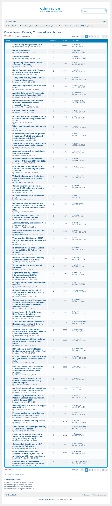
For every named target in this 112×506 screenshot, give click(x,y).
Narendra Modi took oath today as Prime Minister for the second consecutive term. (27, 102)
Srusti (17, 409)
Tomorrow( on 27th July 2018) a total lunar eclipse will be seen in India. (29, 144)
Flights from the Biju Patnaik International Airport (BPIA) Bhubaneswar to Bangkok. (25, 275)
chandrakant (78, 203)
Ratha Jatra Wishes (21, 51)
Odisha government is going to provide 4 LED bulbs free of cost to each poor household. (28, 188)
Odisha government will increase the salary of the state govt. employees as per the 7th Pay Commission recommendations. (29, 303)
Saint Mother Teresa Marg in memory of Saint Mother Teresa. (29, 428)
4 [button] (95, 36)
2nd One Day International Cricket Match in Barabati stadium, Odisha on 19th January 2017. (28, 398)
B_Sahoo (18, 192)
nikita (76, 378)
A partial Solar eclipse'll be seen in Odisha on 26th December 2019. (28, 94)
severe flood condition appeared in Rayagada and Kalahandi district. (28, 323)
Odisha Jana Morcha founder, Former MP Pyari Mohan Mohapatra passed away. (29, 358)
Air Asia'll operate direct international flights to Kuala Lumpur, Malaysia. (29, 389)
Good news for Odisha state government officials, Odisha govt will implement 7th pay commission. (28, 453)
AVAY (17, 200)
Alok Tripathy (19, 448)
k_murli (17, 326)
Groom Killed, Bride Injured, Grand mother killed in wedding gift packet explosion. (28, 168)
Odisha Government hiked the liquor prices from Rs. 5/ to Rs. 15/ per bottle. (29, 341)
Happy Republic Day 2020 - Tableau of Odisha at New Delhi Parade (28, 71)
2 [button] (89, 36)
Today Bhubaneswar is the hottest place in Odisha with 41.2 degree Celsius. (28, 178)
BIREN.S (18, 384)
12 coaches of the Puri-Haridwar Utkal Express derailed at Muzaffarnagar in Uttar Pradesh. (27, 314)
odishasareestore (80, 321)
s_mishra (77, 300)
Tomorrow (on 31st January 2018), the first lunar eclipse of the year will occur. (29, 240)
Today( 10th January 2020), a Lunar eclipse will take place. (28, 79)
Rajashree (18, 97)
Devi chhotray (19, 46)
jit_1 (16, 254)
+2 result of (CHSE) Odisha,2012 (27, 45)
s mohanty (18, 182)
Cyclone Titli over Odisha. (24, 110)
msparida (18, 417)
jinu (16, 123)
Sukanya (18, 52)
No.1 (16, 269)
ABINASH (18, 279)
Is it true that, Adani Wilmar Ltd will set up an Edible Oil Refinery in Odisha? (28, 250)
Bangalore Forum (48, 499)
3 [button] (92, 36)
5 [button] (97, 36)
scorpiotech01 (20, 58)
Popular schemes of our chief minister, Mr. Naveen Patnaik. (25, 216)
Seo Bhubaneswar (20, 57)
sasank (17, 140)
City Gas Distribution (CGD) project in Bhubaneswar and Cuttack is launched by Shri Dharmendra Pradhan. (28, 369)
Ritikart (76, 186)
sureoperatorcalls (21, 234)
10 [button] (103, 36)
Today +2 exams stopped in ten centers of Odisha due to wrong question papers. (26, 380)
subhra (76, 247)
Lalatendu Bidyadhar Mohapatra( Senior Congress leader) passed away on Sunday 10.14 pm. (27, 436)
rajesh (76, 70)
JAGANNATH (19, 89)
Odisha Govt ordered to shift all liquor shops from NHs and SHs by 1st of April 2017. (28, 292)
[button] (82, 36)
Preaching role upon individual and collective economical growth (28, 414)
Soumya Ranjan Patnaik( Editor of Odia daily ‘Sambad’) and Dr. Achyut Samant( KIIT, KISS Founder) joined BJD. (28, 206)
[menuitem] (103, 21)
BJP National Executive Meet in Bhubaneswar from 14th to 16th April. (29, 350)
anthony (17, 155)
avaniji (76, 230)
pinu (16, 67)
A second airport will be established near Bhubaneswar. (28, 152)
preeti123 (77, 56)
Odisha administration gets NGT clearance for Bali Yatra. (27, 445)
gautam (17, 363)
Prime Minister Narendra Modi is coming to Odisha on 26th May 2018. (29, 160)
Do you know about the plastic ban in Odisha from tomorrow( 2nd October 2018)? (29, 118)
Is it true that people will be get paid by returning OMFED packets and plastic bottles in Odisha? (28, 136)
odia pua (77, 44)
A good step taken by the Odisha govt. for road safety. (27, 63)
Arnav (76, 133)
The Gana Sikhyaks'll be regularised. (29, 421)
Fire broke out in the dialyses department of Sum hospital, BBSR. (28, 462)
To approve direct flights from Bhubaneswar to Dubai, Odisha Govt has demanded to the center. (29, 331)
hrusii (16, 130)
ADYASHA (18, 173)
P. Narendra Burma (80, 461)
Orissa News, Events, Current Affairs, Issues (32, 32)
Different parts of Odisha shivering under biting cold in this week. (28, 259)
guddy (17, 112)
